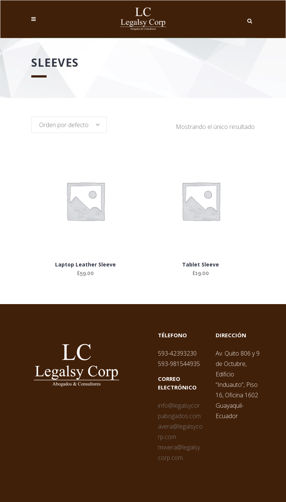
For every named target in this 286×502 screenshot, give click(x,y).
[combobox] (69, 125)
